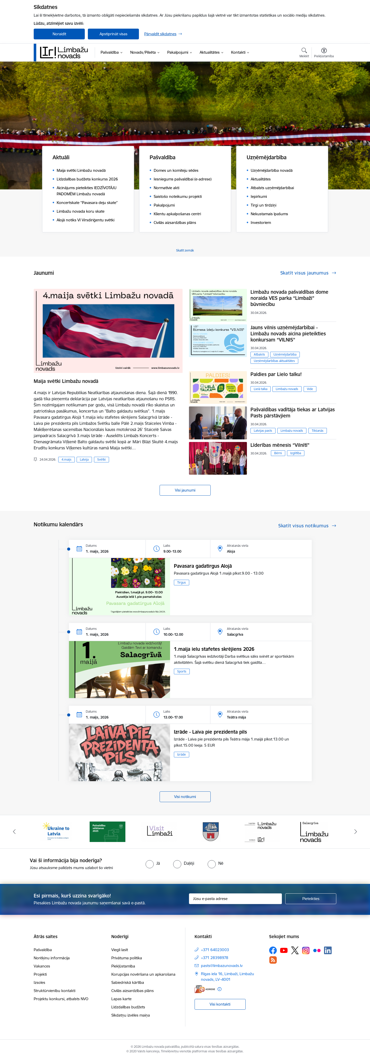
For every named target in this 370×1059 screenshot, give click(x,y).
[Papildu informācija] (219, 989)
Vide (310, 389)
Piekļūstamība (123, 966)
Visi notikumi (185, 796)
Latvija (84, 459)
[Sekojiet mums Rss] (273, 960)
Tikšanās (318, 430)
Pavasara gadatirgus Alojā (203, 566)
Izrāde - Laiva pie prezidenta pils (210, 732)
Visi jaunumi (185, 490)
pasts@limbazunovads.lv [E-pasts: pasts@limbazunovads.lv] (222, 965)
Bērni (278, 453)
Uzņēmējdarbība (284, 354)
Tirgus (181, 582)
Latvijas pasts (263, 430)
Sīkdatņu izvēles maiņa (130, 1015)
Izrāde (181, 754)
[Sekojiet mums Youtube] (284, 950)
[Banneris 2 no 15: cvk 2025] (107, 831)
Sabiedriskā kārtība (127, 982)
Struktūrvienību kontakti (54, 990)
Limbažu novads (287, 389)
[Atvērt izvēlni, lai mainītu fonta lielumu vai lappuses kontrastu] (324, 53)
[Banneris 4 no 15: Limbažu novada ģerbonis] (211, 831)
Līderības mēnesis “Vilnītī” (279, 445)
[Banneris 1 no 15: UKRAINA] (56, 831)
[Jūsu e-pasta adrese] (235, 898)
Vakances (42, 966)
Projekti (40, 974)
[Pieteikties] (310, 898)
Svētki (101, 459)
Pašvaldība (43, 949)
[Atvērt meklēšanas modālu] (304, 53)
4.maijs (66, 459)
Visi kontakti (220, 1004)
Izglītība (295, 453)
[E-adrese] (205, 989)
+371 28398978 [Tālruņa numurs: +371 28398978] (214, 957)
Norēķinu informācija (52, 957)
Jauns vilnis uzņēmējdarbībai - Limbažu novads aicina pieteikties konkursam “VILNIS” (288, 333)
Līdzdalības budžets (128, 1007)
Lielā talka (260, 389)
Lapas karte (121, 998)
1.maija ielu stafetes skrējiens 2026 (214, 649)
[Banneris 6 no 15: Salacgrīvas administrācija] (314, 831)
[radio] (153, 863)
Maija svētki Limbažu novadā (66, 381)
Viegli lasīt (119, 949)
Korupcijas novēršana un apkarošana (143, 974)
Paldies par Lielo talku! (276, 374)
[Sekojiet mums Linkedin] (328, 950)
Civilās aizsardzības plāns (132, 990)
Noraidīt (59, 33)
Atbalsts (259, 354)
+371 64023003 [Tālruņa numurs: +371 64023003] (215, 949)
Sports (181, 671)
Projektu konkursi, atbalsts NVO (61, 998)
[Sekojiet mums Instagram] (306, 950)
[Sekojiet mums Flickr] (317, 950)
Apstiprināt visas (113, 33)
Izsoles (39, 982)
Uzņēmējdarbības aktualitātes (274, 361)
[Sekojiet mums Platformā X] (295, 950)
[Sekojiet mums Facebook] (273, 950)
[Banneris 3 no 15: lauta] (159, 831)
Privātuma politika (126, 957)
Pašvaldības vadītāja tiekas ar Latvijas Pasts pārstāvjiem (292, 412)
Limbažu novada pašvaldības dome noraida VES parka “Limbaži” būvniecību (289, 298)
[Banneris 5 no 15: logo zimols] (262, 831)
